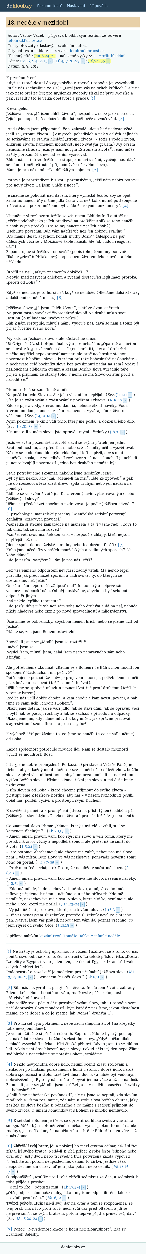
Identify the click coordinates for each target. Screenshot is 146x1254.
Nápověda (99, 6)
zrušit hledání (111, 56)
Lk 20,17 (56, 831)
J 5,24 (27, 846)
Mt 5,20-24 (27, 1219)
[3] (95, 170)
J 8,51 (13, 883)
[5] (60, 298)
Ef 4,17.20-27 (68, 61)
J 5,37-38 (45, 862)
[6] (9, 509)
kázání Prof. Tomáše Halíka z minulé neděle (80, 936)
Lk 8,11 (93, 977)
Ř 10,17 (116, 400)
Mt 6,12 (54, 1198)
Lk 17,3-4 (72, 1187)
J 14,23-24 (70, 904)
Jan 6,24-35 (45, 56)
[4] (126, 206)
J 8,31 (115, 432)
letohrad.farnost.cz (25, 40)
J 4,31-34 (25, 426)
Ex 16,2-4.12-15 (33, 61)
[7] (121, 545)
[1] (92, 98)
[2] (121, 119)
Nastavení (76, 6)
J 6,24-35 (96, 61)
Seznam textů (49, 6)
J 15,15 (63, 925)
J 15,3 (110, 910)
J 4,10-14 (43, 416)
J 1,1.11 (121, 395)
